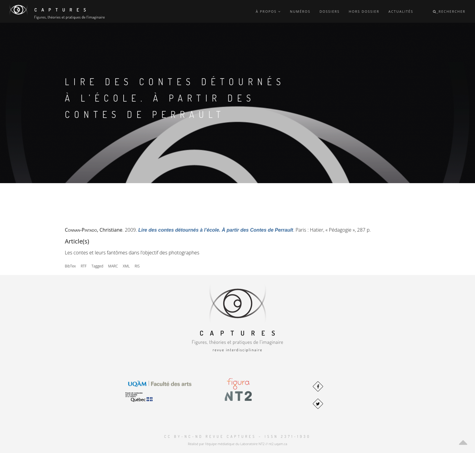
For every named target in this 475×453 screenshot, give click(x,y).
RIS (137, 266)
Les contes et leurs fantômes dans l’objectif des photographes (132, 252)
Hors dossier (364, 11)
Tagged (97, 266)
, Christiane (93, 229)
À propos (268, 11)
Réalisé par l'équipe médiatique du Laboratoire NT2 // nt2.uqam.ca (237, 443)
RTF (83, 266)
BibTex (70, 266)
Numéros (300, 11)
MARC (113, 266)
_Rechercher (449, 11)
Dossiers (330, 11)
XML (126, 266)
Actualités (400, 11)
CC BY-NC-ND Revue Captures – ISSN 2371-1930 (237, 436)
